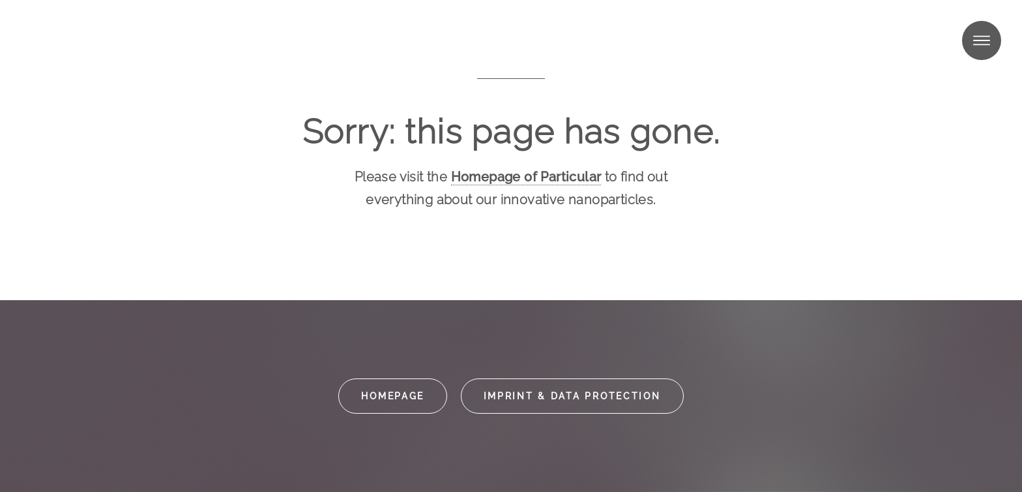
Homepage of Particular (526, 177)
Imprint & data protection (572, 396)
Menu (981, 40)
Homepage (392, 396)
